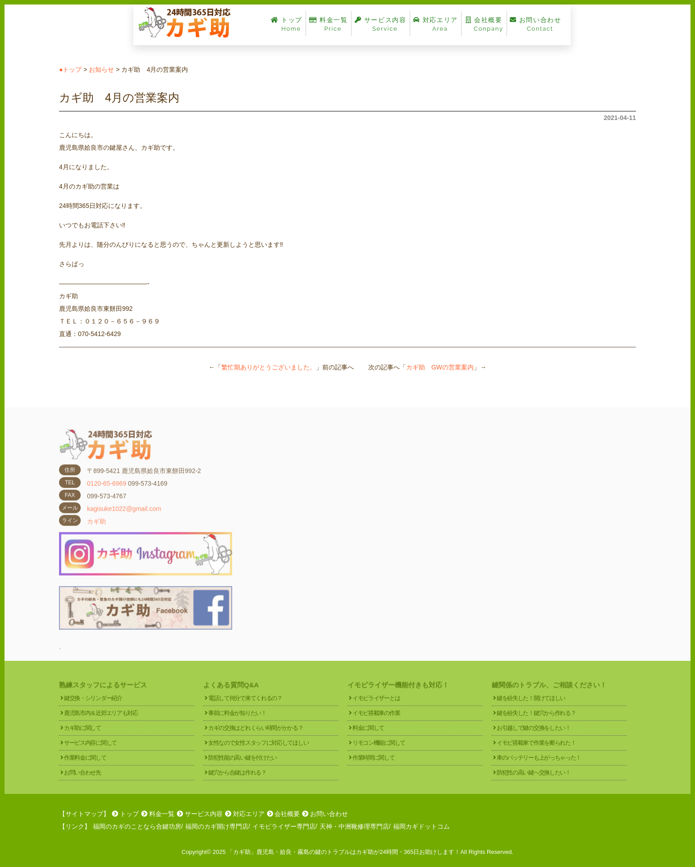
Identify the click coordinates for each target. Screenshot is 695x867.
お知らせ (101, 69)
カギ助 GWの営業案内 (440, 367)
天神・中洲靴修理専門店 (354, 826)
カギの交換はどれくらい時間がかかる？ (255, 727)
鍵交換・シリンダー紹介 (93, 698)
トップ (286, 24)
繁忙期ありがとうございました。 (268, 367)
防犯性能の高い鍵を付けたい (242, 757)
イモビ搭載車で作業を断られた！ (536, 742)
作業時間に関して (373, 757)
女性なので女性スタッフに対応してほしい (258, 742)
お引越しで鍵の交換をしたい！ (534, 727)
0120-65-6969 (106, 490)
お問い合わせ (536, 24)
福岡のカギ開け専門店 (216, 826)
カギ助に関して (82, 727)
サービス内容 (381, 24)
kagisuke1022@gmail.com (124, 515)
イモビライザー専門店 (283, 826)
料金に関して (368, 727)
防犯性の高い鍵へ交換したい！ (534, 772)
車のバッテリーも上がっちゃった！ (539, 757)
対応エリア (435, 24)
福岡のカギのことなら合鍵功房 (137, 826)
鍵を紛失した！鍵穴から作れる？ (536, 713)
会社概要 (484, 24)
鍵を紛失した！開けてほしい (531, 698)
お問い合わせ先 (82, 772)
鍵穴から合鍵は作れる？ (237, 772)
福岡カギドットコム (421, 826)
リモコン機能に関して (378, 742)
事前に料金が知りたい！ (237, 713)
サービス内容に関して (90, 742)
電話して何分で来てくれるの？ (245, 698)
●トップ (70, 69)
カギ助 (96, 528)
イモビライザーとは (376, 698)
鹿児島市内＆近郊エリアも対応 (101, 713)
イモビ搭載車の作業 (376, 713)
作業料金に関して (85, 757)
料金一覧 (328, 24)
